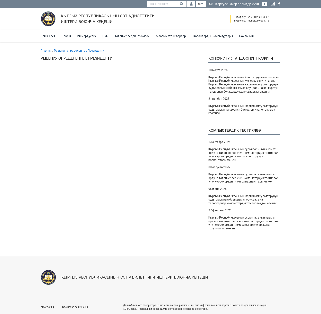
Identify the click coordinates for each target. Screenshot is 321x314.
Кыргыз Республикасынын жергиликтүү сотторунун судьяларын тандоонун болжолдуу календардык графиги (243, 109)
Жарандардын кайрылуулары (212, 36)
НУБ (105, 36)
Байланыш (246, 36)
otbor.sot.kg (47, 307)
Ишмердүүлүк (86, 36)
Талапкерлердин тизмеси (132, 36)
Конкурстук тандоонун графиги (240, 58)
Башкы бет (48, 36)
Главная (46, 50)
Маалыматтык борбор (171, 36)
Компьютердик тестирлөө (234, 130)
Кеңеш (66, 36)
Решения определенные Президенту (79, 50)
